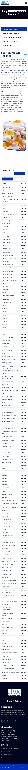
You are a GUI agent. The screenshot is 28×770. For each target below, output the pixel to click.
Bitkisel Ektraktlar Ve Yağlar (11, 41)
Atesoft (10, 768)
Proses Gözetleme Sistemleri (9, 738)
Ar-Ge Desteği (7, 45)
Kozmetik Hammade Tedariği (12, 37)
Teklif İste (23, 187)
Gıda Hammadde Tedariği (11, 33)
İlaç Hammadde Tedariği (10, 29)
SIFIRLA (19, 173)
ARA (7, 179)
